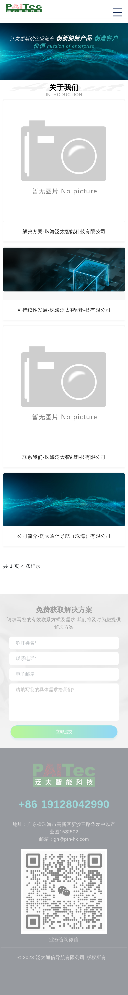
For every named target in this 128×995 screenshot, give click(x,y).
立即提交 (64, 734)
